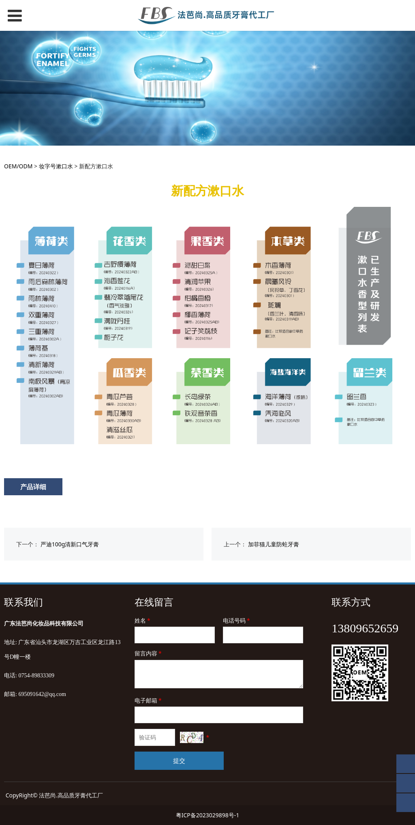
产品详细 (33, 486)
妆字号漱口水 (56, 166)
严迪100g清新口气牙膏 (70, 544)
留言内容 (149, 653)
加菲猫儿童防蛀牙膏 (273, 544)
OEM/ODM (18, 166)
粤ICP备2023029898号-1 (208, 815)
